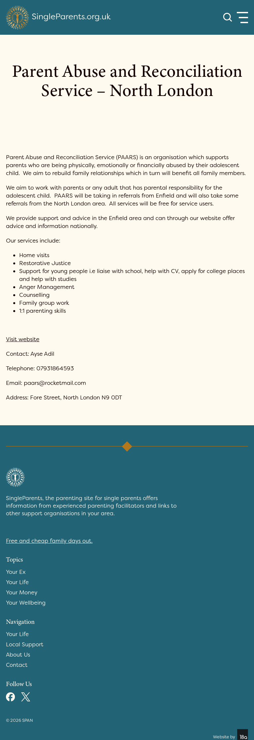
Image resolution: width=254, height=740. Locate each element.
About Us (18, 654)
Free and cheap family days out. (49, 540)
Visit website (22, 339)
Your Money (21, 592)
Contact (16, 665)
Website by (230, 734)
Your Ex (15, 572)
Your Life (17, 582)
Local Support (24, 644)
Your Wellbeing (26, 602)
